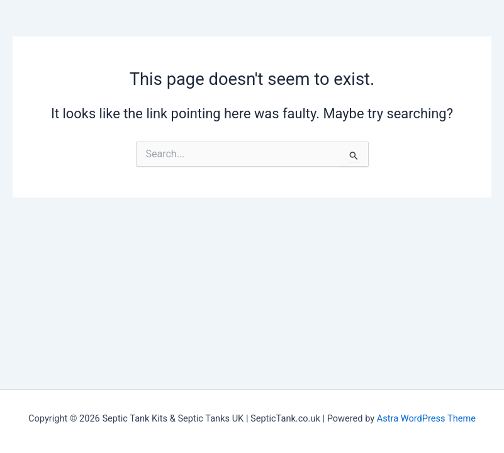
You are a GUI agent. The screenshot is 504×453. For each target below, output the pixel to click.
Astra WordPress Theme (426, 418)
